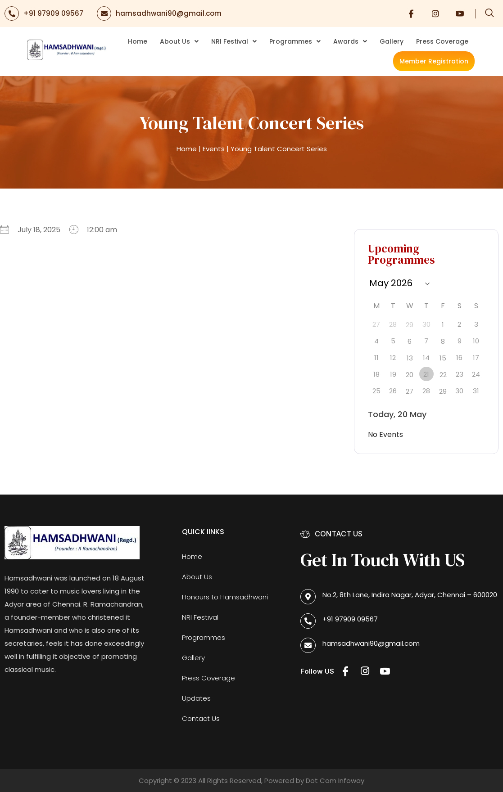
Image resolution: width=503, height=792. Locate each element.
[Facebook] (411, 13)
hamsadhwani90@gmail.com (169, 13)
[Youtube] (460, 13)
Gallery (391, 41)
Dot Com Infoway (335, 780)
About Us (179, 41)
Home (137, 41)
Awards (350, 41)
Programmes (295, 41)
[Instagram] (435, 13)
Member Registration (433, 61)
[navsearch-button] (489, 13)
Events (214, 148)
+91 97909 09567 (53, 13)
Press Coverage (442, 41)
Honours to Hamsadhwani (225, 597)
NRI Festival (234, 41)
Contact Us (201, 718)
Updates (196, 698)
